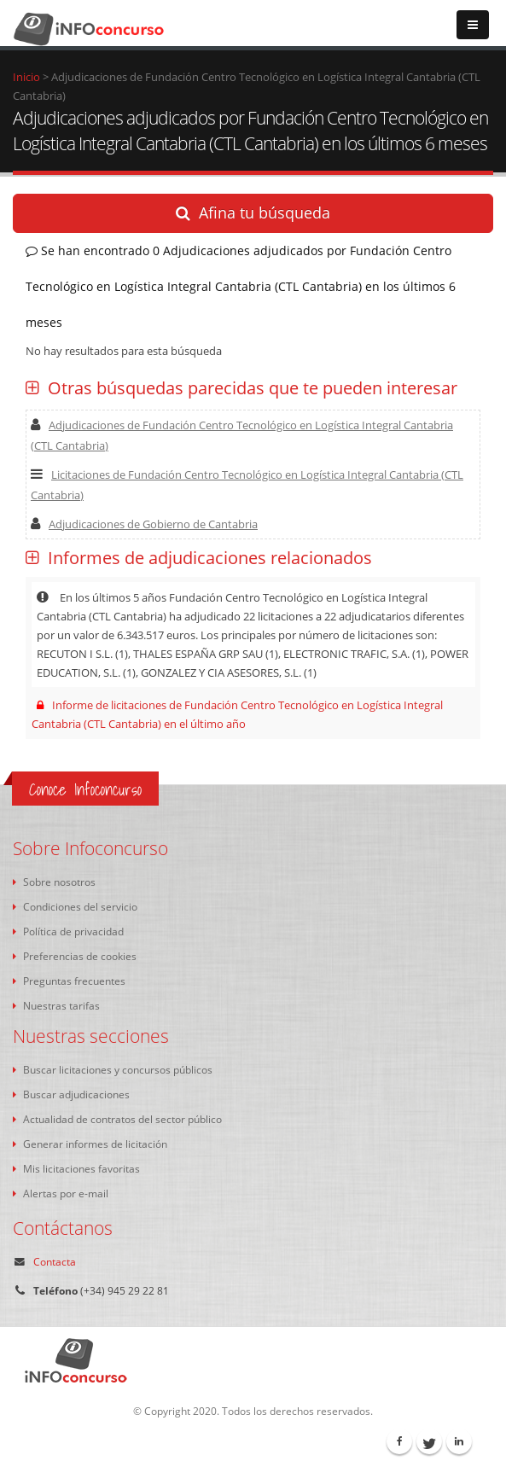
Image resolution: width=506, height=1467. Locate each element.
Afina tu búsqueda (253, 212)
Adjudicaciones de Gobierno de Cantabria (144, 524)
